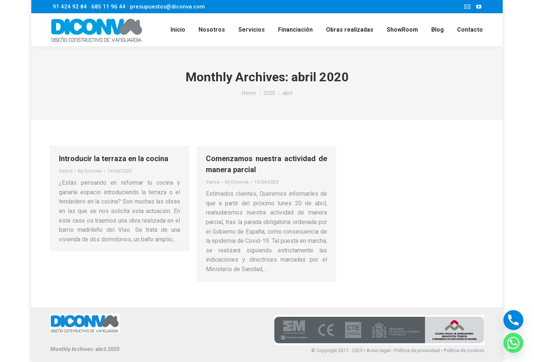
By (90, 171)
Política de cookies (464, 350)
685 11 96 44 (108, 6)
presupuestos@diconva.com (167, 6)
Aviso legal (378, 350)
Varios (66, 171)
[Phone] (513, 320)
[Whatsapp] (513, 343)
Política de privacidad (417, 350)
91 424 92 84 (70, 6)
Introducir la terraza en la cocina (113, 158)
